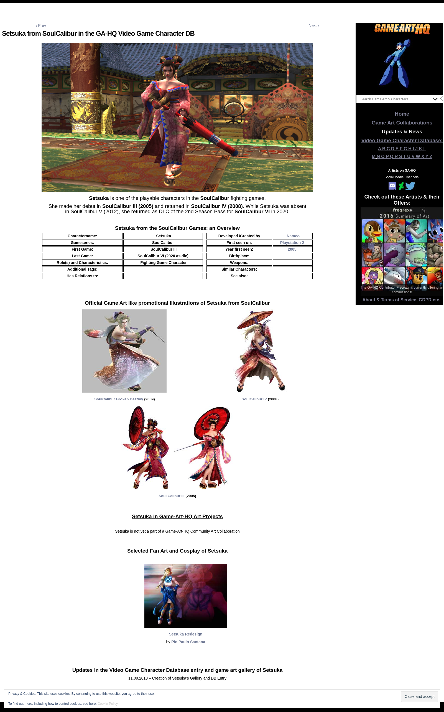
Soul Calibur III (171, 496)
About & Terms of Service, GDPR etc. (402, 299)
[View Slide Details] (402, 63)
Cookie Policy (108, 704)
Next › (314, 25)
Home (402, 114)
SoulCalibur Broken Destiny (118, 399)
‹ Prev (41, 25)
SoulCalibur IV (254, 399)
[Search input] (395, 99)
